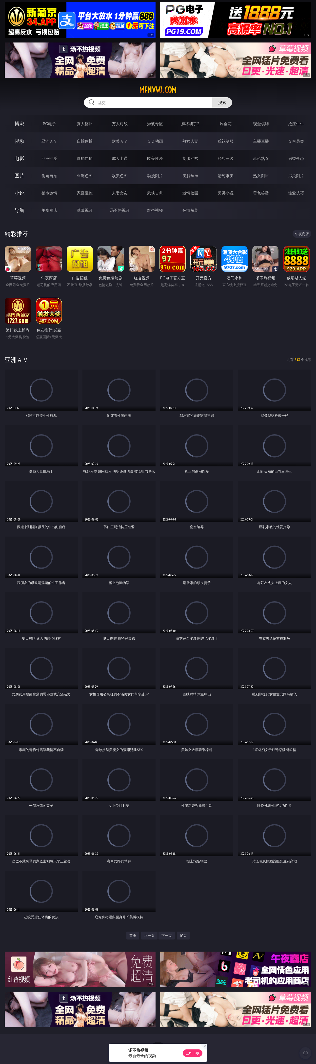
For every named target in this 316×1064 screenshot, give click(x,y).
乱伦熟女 (261, 158)
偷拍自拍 (85, 158)
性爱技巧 (296, 193)
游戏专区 (155, 123)
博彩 (19, 123)
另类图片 (296, 175)
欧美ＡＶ (120, 141)
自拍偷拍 (85, 141)
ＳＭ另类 (296, 141)
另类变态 (296, 158)
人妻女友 (120, 193)
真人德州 (85, 123)
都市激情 (49, 193)
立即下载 (192, 1053)
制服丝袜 (190, 158)
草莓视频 (85, 210)
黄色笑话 (261, 193)
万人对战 (120, 123)
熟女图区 (261, 175)
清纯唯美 (226, 175)
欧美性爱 (155, 158)
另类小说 (226, 193)
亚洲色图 (85, 175)
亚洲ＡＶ (49, 141)
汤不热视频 (120, 210)
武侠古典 (155, 193)
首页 (132, 935)
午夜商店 (49, 210)
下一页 (166, 935)
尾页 (183, 935)
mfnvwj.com (158, 90)
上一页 (149, 935)
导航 (19, 210)
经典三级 (226, 158)
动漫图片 (155, 175)
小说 (19, 192)
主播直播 (261, 141)
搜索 (222, 102)
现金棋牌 (261, 123)
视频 (19, 141)
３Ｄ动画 (155, 141)
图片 (19, 175)
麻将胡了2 (190, 123)
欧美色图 (120, 175)
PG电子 (49, 123)
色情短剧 (190, 210)
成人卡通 (120, 158)
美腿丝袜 (190, 175)
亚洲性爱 (49, 158)
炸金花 (226, 123)
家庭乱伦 (85, 193)
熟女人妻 (190, 141)
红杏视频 (155, 210)
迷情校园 (190, 193)
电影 (19, 158)
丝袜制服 (226, 141)
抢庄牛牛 (296, 123)
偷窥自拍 (49, 175)
